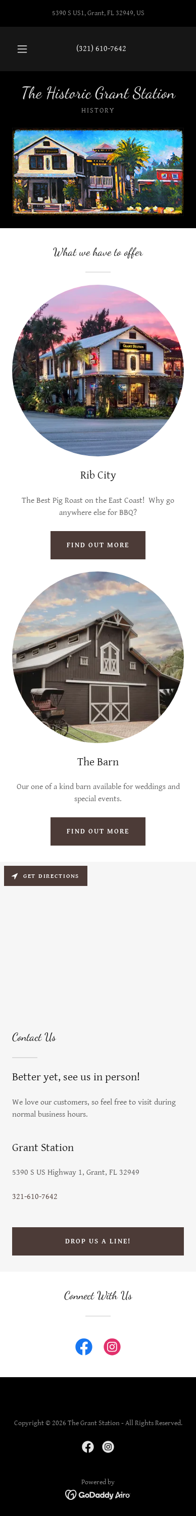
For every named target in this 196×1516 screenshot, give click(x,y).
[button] (22, 49)
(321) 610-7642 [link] (101, 49)
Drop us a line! (98, 1241)
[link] (98, 92)
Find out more (98, 545)
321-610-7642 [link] (35, 1196)
